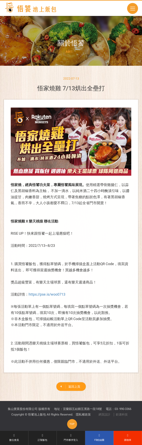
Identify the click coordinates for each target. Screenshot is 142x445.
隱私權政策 (83, 414)
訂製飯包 (42, 437)
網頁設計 (104, 414)
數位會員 (14, 437)
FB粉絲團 (99, 437)
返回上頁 (74, 386)
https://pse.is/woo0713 (47, 295)
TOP (72, 423)
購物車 (128, 437)
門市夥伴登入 (71, 437)
